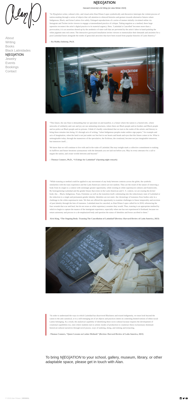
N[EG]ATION (14, 54)
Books (9, 46)
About (9, 38)
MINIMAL (25, 398)
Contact (10, 71)
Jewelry (10, 58)
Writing (10, 42)
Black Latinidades (18, 50)
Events (10, 63)
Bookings (12, 67)
